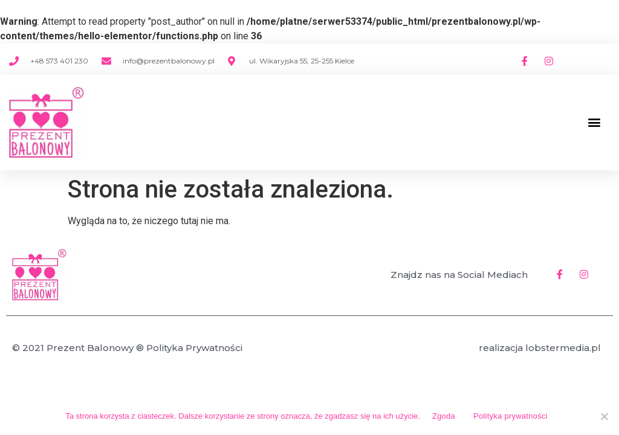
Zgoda (443, 415)
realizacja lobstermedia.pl (540, 347)
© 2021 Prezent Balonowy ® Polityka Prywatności (127, 347)
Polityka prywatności (510, 415)
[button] (594, 122)
